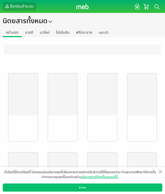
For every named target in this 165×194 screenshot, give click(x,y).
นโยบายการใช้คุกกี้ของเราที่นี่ (99, 177)
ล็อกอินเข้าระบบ (18, 6)
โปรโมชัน (63, 32)
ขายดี (29, 32)
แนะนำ (104, 32)
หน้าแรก (12, 32)
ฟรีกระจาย (84, 32)
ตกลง (82, 187)
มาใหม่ (45, 32)
